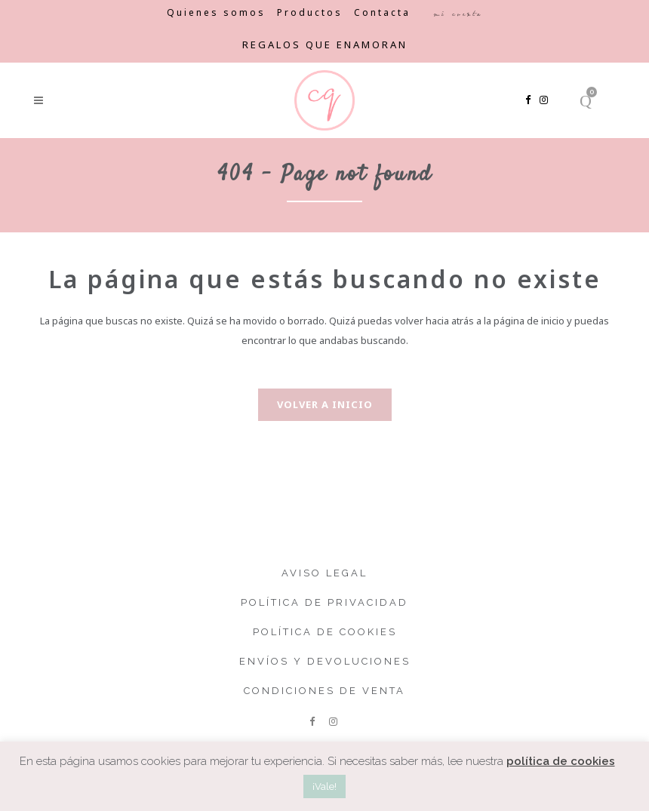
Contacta (382, 12)
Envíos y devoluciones (325, 661)
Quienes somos (216, 12)
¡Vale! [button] (324, 786)
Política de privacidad (324, 602)
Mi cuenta (457, 13)
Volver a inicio (325, 404)
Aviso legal (324, 573)
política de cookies (560, 761)
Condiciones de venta (324, 690)
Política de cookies (325, 631)
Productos (310, 12)
